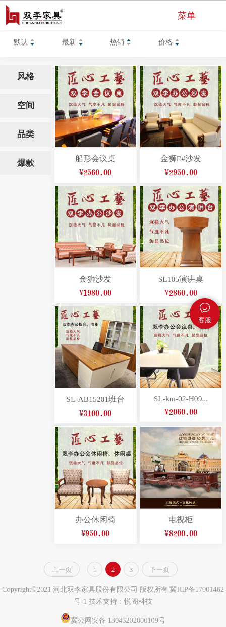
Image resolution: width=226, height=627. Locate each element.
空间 (25, 105)
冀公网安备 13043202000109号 (113, 620)
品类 (25, 134)
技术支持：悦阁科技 (120, 601)
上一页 (62, 569)
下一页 (160, 569)
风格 (25, 76)
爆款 (25, 163)
